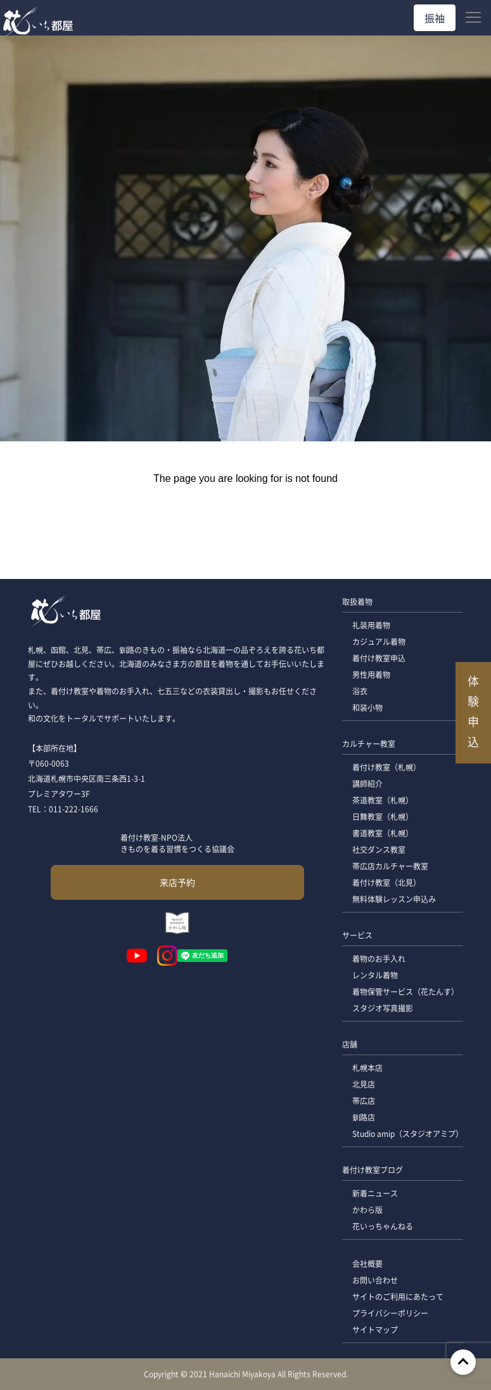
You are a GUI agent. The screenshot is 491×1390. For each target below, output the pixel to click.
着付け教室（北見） (386, 882)
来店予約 (177, 882)
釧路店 (363, 1117)
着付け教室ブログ (372, 1169)
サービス (357, 935)
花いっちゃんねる (382, 1226)
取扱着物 (357, 601)
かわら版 (367, 1209)
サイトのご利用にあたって (397, 1296)
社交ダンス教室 (378, 849)
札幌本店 (367, 1067)
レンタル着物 (375, 975)
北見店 (363, 1084)
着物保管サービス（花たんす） (405, 991)
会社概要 (367, 1263)
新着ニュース (375, 1193)
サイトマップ (375, 1329)
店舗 (349, 1044)
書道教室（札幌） (382, 833)
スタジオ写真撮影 (382, 1008)
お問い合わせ (375, 1280)
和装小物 (367, 707)
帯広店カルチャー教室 (390, 866)
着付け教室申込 (378, 658)
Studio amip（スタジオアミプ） (407, 1133)
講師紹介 (367, 783)
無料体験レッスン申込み (394, 898)
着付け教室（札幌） (386, 767)
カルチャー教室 (368, 743)
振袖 (434, 17)
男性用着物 (371, 674)
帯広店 (363, 1100)
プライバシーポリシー (390, 1313)
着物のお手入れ (378, 958)
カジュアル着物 (378, 641)
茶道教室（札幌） (382, 800)
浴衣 (359, 690)
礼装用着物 (371, 625)
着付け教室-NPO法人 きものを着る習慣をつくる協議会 (177, 843)
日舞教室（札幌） (382, 816)
